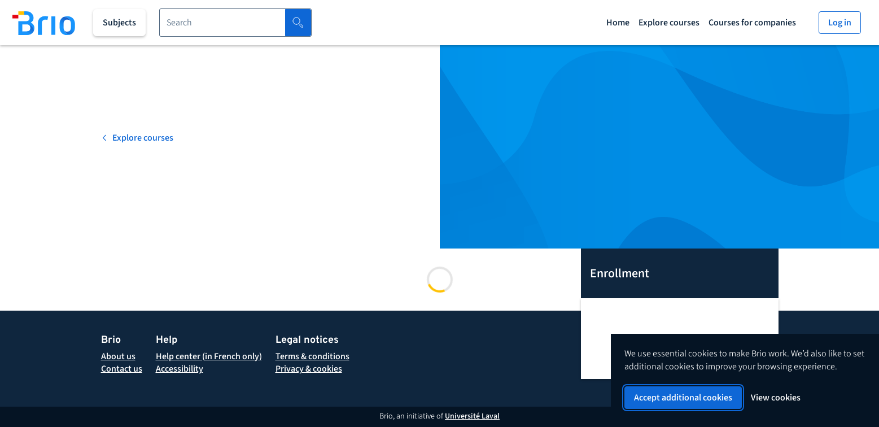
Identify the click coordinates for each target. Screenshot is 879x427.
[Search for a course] (222, 22)
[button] (312, 356)
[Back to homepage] (43, 22)
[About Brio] (118, 356)
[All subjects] (119, 22)
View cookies (776, 397)
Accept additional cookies (683, 397)
